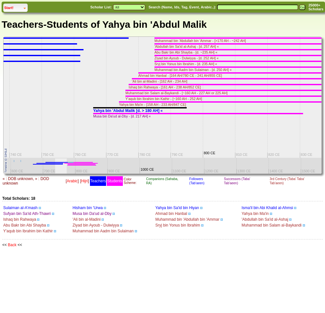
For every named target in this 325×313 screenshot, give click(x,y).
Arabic (72, 181)
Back (12, 245)
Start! (15, 7)
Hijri (84, 181)
